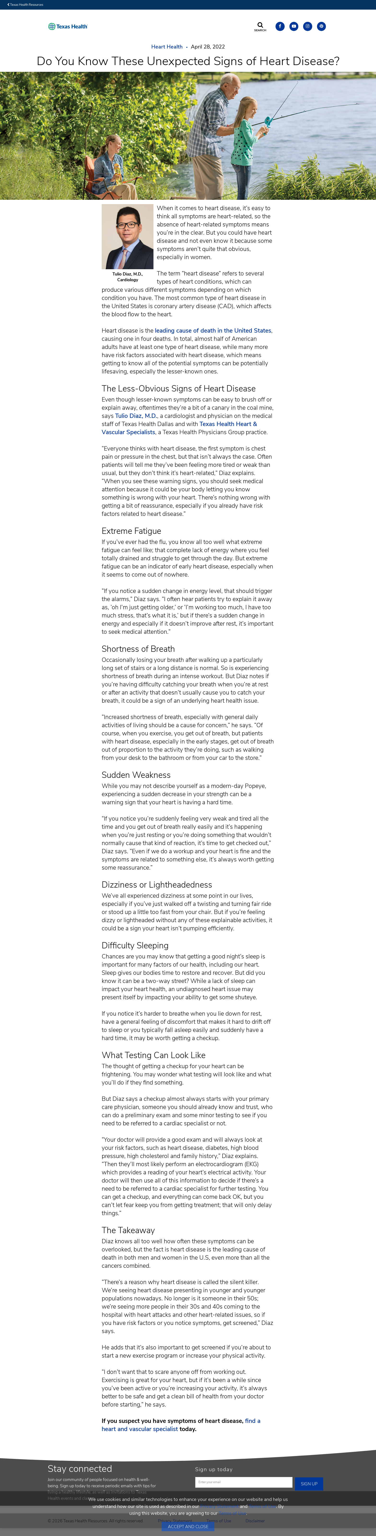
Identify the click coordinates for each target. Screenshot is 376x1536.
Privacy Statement (219, 1506)
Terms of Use (262, 1506)
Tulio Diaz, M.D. (136, 416)
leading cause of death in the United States (213, 331)
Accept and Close (188, 1527)
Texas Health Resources (25, 5)
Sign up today (214, 1469)
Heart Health (167, 46)
